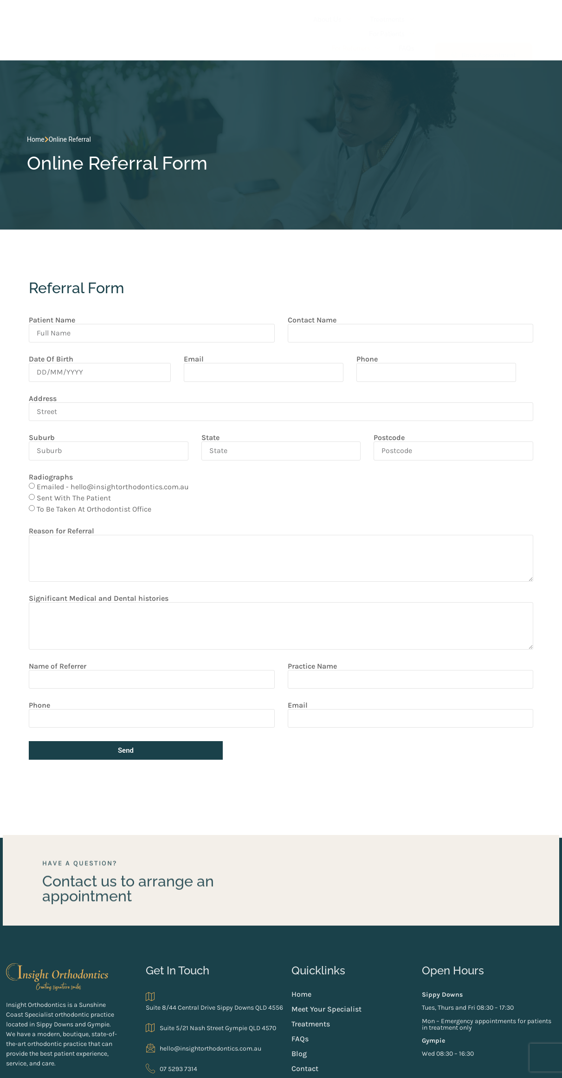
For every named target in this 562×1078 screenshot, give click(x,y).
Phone (369, 316)
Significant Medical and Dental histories (91, 555)
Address (35, 355)
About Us (190, 16)
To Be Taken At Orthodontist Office (86, 465)
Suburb (34, 395)
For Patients (304, 16)
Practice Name (312, 623)
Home (25, 121)
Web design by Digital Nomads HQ (167, 1063)
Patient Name (44, 277)
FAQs (411, 16)
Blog (374, 34)
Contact (407, 34)
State (208, 395)
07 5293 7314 (184, 1010)
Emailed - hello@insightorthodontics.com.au (105, 443)
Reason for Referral (54, 488)
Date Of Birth (43, 316)
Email (191, 316)
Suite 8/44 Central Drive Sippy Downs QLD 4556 (227, 942)
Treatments (245, 16)
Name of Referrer (50, 623)
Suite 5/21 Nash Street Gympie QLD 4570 (224, 968)
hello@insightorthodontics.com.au (216, 989)
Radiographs (43, 434)
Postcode (391, 395)
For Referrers (365, 16)
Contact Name (312, 277)
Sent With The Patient (66, 454)
